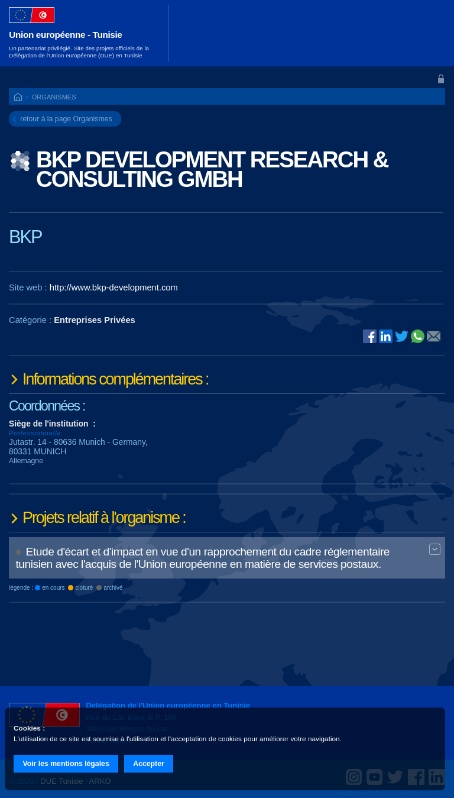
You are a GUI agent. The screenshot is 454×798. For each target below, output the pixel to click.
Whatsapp (417, 336)
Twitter (401, 336)
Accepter (148, 764)
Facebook (370, 336)
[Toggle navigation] (429, 33)
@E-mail (433, 337)
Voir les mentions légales (65, 764)
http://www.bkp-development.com (114, 287)
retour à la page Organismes (66, 119)
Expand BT (435, 550)
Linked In (386, 337)
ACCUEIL (18, 97)
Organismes (54, 97)
